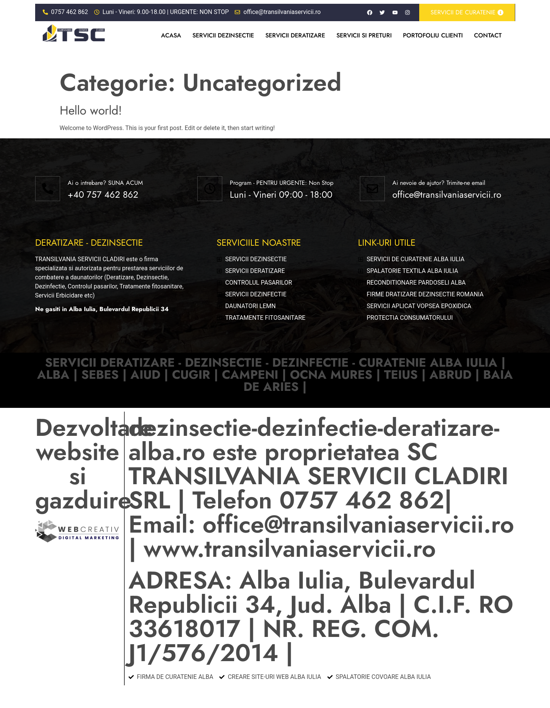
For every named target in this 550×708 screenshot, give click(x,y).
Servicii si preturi (364, 35)
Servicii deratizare (295, 35)
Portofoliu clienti (433, 35)
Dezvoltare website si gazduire (94, 463)
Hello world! (91, 110)
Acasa (171, 35)
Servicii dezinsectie (223, 35)
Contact (488, 35)
